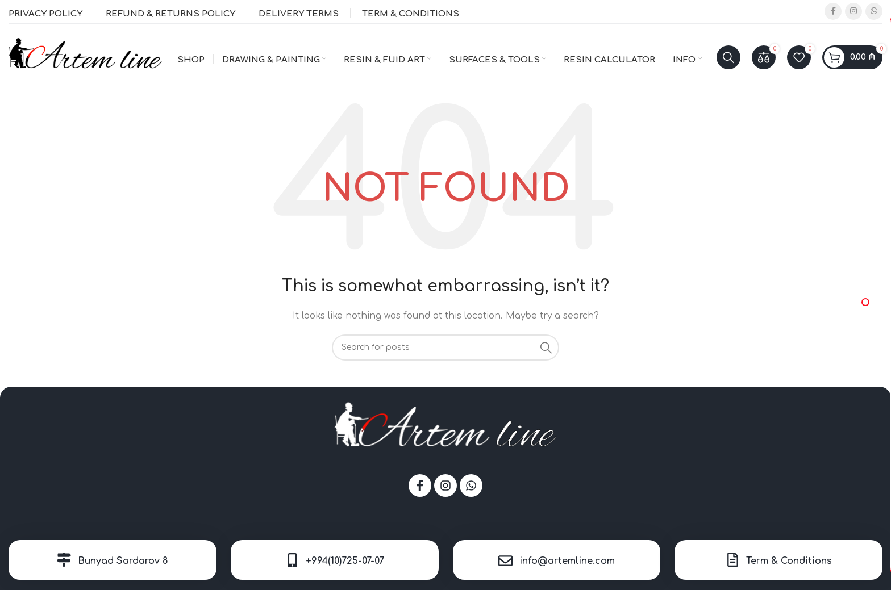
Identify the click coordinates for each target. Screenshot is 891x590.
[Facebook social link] (833, 11)
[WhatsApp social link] (873, 11)
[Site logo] (85, 57)
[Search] (728, 58)
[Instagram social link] (853, 11)
